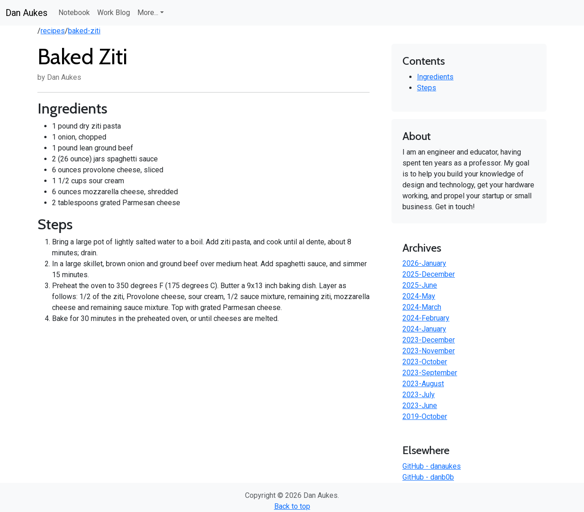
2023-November (428, 351)
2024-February (425, 318)
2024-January (424, 329)
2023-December (428, 340)
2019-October (424, 416)
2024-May (418, 296)
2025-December (428, 274)
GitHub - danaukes (431, 466)
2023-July (418, 394)
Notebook (74, 12)
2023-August (423, 383)
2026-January (424, 263)
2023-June (419, 405)
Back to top (292, 506)
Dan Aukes (26, 12)
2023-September (429, 372)
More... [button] (147, 12)
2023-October (424, 361)
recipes (53, 30)
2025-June (419, 285)
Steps (426, 87)
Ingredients (435, 76)
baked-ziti (84, 30)
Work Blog (113, 12)
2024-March (421, 307)
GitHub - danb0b (428, 477)
